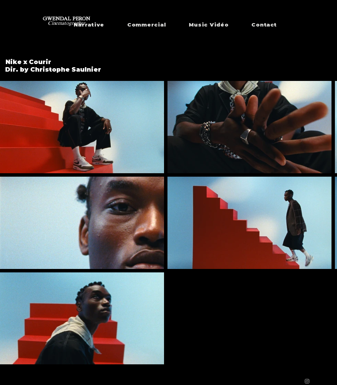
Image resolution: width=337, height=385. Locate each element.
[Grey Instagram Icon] (307, 381)
